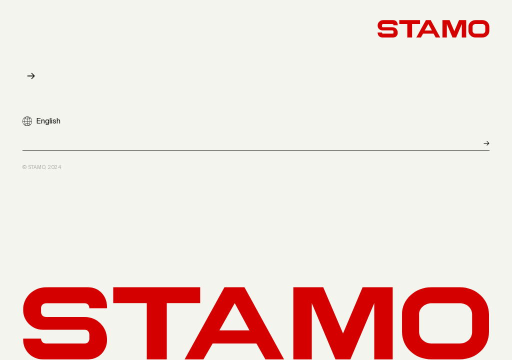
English (48, 121)
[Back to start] (434, 29)
